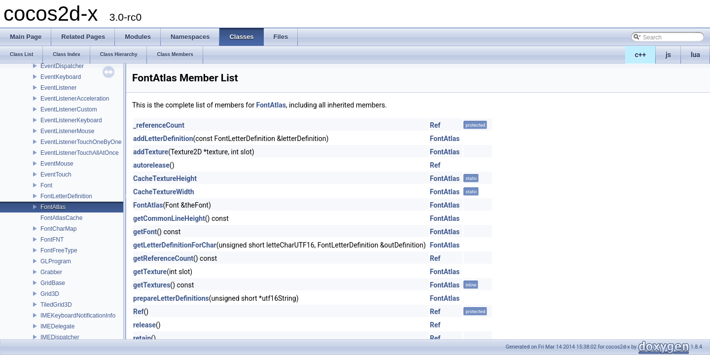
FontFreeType (58, 250)
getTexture (150, 272)
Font (46, 185)
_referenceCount (158, 125)
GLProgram (55, 261)
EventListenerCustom (68, 109)
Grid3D (49, 293)
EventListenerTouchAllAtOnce (79, 152)
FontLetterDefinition (66, 196)
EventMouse (56, 163)
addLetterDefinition (163, 138)
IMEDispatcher (59, 337)
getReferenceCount (163, 258)
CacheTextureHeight (165, 178)
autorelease (151, 165)
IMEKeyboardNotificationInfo (77, 315)
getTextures (151, 285)
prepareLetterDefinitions (171, 298)
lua (695, 55)
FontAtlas (53, 207)
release (144, 325)
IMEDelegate (57, 326)
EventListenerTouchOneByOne (81, 142)
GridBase (52, 283)
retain (142, 338)
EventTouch (55, 174)
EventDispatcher (62, 66)
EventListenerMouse (67, 131)
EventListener (58, 87)
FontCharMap (58, 228)
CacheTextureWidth (163, 192)
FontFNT (52, 239)
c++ (640, 55)
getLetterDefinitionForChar (174, 245)
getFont (145, 232)
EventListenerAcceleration (74, 98)
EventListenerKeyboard (71, 120)
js (668, 55)
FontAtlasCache (61, 217)
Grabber (51, 272)
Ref (435, 125)
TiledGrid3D (56, 304)
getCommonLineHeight (169, 218)
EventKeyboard (60, 76)
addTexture (150, 152)
